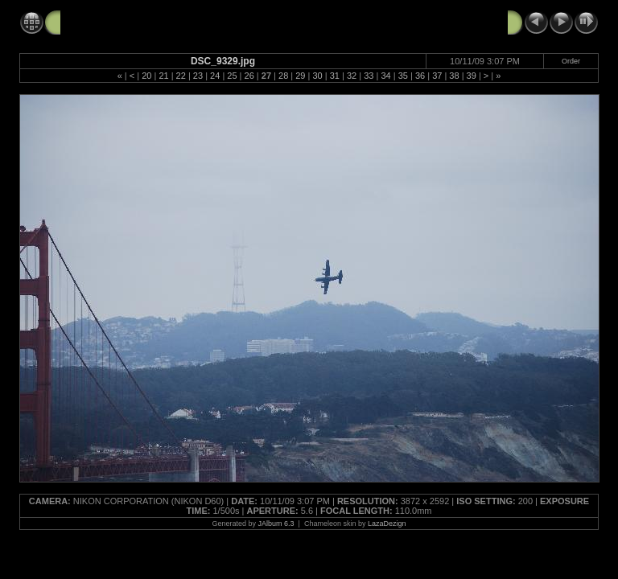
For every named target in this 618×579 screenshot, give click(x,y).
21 (163, 75)
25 (232, 75)
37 (437, 75)
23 (198, 75)
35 (403, 75)
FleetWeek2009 (100, 21)
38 (454, 75)
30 (317, 75)
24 (215, 75)
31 (335, 75)
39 (471, 75)
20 (146, 75)
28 (283, 75)
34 (385, 75)
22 (181, 75)
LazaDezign (387, 523)
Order (571, 61)
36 (420, 75)
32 (351, 75)
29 (300, 75)
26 (249, 75)
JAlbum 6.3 (276, 523)
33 (368, 75)
